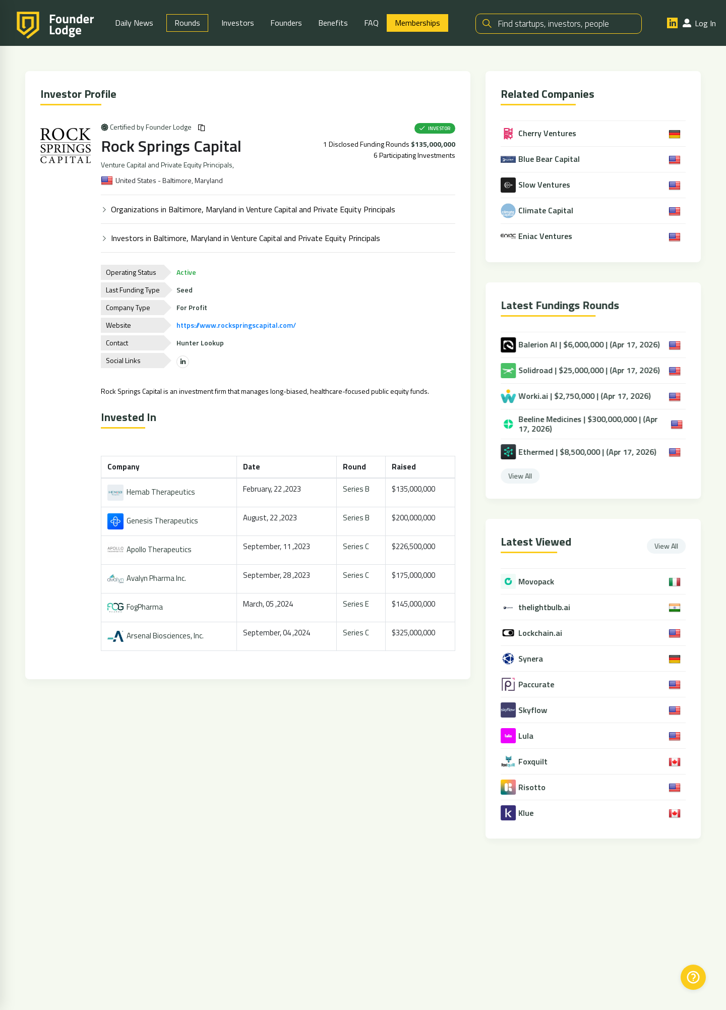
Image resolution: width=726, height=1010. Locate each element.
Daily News (134, 23)
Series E (357, 604)
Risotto (537, 787)
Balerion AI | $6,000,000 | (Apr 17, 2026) (587, 344)
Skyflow (538, 710)
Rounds (187, 23)
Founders (286, 23)
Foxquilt (538, 761)
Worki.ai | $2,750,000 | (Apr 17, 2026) (582, 396)
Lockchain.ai (546, 633)
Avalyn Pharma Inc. (148, 578)
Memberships (417, 23)
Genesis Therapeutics (154, 520)
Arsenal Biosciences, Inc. (157, 635)
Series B (357, 489)
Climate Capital (539, 210)
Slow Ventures (537, 185)
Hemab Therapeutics (153, 492)
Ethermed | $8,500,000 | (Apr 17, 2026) (585, 451)
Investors (237, 23)
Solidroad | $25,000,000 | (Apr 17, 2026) (587, 370)
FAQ (371, 23)
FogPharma (137, 607)
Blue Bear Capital (542, 159)
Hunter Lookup (202, 342)
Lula (531, 736)
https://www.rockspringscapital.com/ (238, 325)
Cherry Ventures (540, 133)
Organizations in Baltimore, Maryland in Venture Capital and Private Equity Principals (255, 209)
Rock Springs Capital (173, 146)
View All (527, 475)
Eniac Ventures (538, 236)
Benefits (333, 23)
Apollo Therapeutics (151, 549)
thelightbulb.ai (550, 607)
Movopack (542, 581)
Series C (357, 546)
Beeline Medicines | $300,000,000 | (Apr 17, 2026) (586, 424)
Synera (536, 659)
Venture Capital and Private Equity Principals (168, 164)
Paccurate (542, 684)
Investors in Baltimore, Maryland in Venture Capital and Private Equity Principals (247, 238)
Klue (531, 813)
